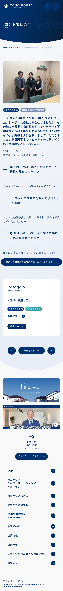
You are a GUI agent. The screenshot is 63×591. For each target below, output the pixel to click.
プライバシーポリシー (14, 581)
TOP (5, 47)
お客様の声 (16, 47)
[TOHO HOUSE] (17, 6)
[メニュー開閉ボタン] (56, 6)
